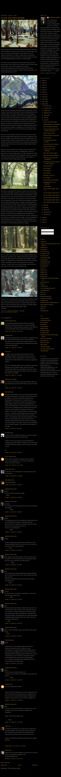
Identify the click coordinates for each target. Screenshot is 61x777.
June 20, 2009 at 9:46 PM (13, 585)
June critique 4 (47, 168)
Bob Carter (8, 392)
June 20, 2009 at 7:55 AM (13, 388)
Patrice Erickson (9, 320)
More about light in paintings (50, 126)
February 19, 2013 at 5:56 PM (15, 746)
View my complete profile (48, 73)
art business (43, 251)
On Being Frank (44, 332)
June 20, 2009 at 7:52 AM (13, 375)
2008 (43, 217)
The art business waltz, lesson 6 (51, 200)
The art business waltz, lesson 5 (51, 202)
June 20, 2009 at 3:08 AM (13, 347)
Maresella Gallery (44, 330)
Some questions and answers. (51, 180)
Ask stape (42, 260)
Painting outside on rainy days (51, 135)
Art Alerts (42, 249)
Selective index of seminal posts (48, 302)
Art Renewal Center (45, 320)
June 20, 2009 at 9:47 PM (13, 599)
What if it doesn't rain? (49, 133)
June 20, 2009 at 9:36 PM (13, 512)
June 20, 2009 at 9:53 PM (13, 636)
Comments (44, 233)
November (46, 108)
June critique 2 (47, 173)
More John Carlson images (50, 153)
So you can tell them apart (50, 122)
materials (42, 286)
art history (8, 312)
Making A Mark (44, 328)
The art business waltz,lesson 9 (51, 193)
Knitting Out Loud (9, 379)
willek (6, 351)
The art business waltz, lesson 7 (51, 197)
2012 (43, 97)
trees (41, 308)
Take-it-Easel (43, 344)
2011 (43, 99)
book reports (43, 264)
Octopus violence (47, 166)
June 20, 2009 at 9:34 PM (13, 497)
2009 (43, 104)
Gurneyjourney (44, 326)
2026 (43, 80)
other (41, 292)
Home (19, 765)
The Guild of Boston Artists (47, 348)
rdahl (6, 726)
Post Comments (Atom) (14, 768)
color (41, 268)
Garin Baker (43, 324)
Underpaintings (44, 350)
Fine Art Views (44, 322)
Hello (41, 284)
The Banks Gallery (45, 346)
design (15, 312)
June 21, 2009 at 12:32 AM (14, 722)
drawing (42, 274)
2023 (43, 82)
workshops (43, 310)
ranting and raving (45, 298)
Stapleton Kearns (9, 489)
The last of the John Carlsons (50, 144)
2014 (43, 92)
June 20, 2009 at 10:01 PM (14, 663)
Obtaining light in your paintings (51, 124)
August (46, 115)
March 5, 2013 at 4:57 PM (13, 758)
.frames (42, 241)
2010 (43, 101)
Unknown (7, 684)
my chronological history (46, 288)
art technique (43, 257)
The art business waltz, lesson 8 (51, 195)
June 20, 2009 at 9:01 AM (13, 428)
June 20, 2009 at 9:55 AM (13, 452)
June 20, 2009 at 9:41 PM (13, 550)
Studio (42, 306)
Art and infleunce (44, 318)
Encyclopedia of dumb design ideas (49, 278)
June (45, 120)
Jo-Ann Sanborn (9, 456)
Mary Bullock (8, 480)
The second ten (47, 137)
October (46, 110)
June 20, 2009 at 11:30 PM (14, 680)
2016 (43, 87)
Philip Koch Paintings (45, 338)
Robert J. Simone (44, 342)
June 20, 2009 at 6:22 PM (13, 484)
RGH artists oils (44, 340)
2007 (43, 219)
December (46, 106)
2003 (43, 222)
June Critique (46, 177)
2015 (43, 89)
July (45, 117)
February (46, 212)
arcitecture (43, 247)
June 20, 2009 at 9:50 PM (13, 623)
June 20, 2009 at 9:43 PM (13, 564)
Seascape (43, 300)
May (45, 205)
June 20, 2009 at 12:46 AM (14, 331)
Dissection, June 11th (48, 175)
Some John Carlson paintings (50, 155)
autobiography (44, 261)
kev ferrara (7, 432)
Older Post (35, 765)
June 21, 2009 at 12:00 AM (14, 700)
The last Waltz (47, 186)
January (46, 214)
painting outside (44, 296)
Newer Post (4, 765)
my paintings (43, 290)
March (45, 209)
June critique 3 (47, 170)
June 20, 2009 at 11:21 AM (14, 465)
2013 (43, 94)
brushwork (43, 266)
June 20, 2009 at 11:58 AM (14, 476)
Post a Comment (5, 762)
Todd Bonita (8, 640)
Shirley (7, 750)
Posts (43, 230)
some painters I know (45, 304)
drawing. (42, 276)
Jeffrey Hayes (8, 469)
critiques (42, 270)
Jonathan (7, 335)
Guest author (43, 282)
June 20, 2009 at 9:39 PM (13, 532)
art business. (43, 253)
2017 (43, 85)
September (47, 113)
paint (41, 294)
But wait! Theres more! (49, 146)
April (45, 207)
